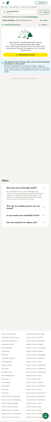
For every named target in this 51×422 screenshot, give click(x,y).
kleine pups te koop (9, 334)
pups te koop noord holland (11, 414)
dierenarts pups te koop (10, 337)
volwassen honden (8, 358)
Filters (44, 12)
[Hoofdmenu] (3, 3)
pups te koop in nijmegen (35, 414)
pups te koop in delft (33, 407)
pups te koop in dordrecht (35, 341)
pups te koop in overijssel (35, 358)
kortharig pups (7, 362)
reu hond (5, 389)
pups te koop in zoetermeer (36, 365)
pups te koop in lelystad (10, 410)
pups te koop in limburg (34, 344)
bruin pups (5, 379)
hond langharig (7, 348)
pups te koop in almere (10, 407)
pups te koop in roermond (35, 400)
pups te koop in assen (34, 362)
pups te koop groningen (10, 403)
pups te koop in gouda (34, 410)
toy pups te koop (8, 344)
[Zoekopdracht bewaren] (45, 416)
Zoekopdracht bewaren (11, 25)
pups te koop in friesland (10, 417)
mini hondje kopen (8, 375)
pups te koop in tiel (33, 379)
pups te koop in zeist (33, 403)
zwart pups (5, 386)
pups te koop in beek (33, 389)
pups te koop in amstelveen (36, 393)
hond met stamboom (9, 341)
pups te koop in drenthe (34, 337)
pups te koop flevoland (34, 351)
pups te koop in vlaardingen (36, 355)
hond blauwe (6, 382)
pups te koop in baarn (34, 375)
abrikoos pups (7, 365)
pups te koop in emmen (34, 382)
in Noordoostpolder (31, 17)
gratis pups (6, 351)
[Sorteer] (44, 25)
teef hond (5, 393)
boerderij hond (7, 372)
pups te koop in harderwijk (35, 369)
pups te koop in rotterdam (11, 396)
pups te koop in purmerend (35, 372)
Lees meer (43, 20)
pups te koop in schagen (34, 417)
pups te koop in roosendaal (35, 348)
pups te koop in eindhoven (35, 386)
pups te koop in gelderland (35, 396)
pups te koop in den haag (35, 334)
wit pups (5, 355)
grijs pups (5, 369)
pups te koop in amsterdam (11, 400)
